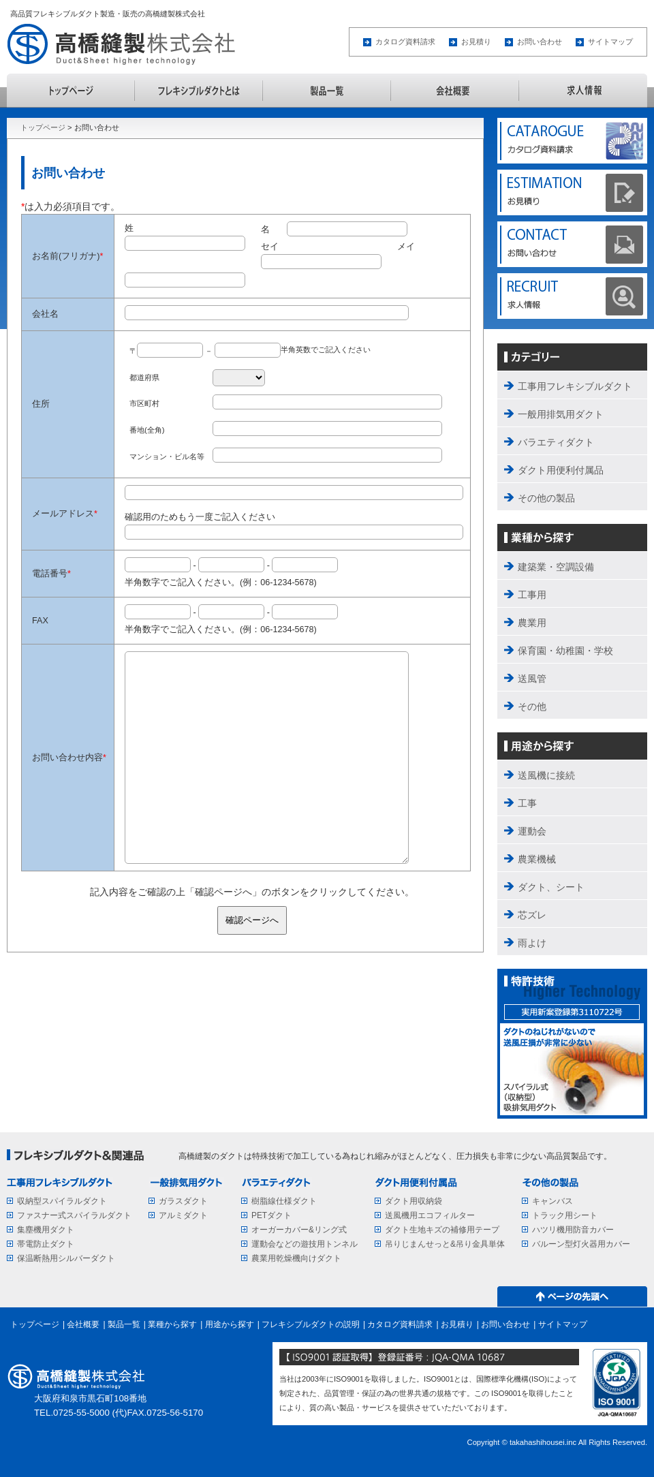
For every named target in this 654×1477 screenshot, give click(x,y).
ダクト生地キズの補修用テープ (442, 1229)
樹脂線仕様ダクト (284, 1201)
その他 (532, 706)
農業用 (532, 622)
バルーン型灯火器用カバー (581, 1244)
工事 (527, 803)
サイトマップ (610, 41)
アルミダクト (183, 1215)
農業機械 (537, 859)
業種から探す (172, 1324)
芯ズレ (532, 914)
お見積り (476, 41)
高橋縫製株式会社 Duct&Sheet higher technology (125, 44)
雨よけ (532, 942)
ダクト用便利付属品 (561, 470)
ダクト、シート (551, 887)
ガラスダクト (183, 1201)
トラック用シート (564, 1215)
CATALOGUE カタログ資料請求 (572, 141)
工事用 (532, 594)
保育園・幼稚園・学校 (565, 650)
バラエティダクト (556, 442)
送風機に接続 (546, 775)
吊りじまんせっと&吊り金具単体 (445, 1244)
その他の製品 (546, 498)
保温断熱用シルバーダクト (66, 1258)
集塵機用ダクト (45, 1229)
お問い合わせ (539, 41)
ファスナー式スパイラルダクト (74, 1215)
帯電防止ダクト (45, 1244)
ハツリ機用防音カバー (573, 1229)
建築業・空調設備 (556, 566)
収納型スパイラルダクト (62, 1201)
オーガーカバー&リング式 (299, 1229)
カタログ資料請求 (405, 41)
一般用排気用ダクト (561, 414)
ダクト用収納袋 (413, 1201)
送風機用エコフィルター (430, 1215)
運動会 (532, 831)
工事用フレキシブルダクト (575, 386)
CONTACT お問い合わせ (572, 244)
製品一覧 (327, 91)
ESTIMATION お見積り (572, 193)
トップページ (71, 91)
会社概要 (455, 91)
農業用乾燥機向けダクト (296, 1258)
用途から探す (229, 1324)
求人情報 (583, 91)
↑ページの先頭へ (572, 1296)
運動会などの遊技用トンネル (304, 1244)
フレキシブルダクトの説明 (199, 91)
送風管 (532, 678)
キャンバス (552, 1201)
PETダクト (271, 1215)
